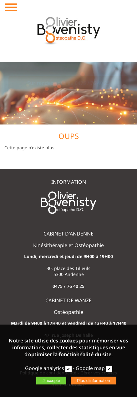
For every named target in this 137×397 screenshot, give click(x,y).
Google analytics (44, 368)
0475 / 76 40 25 (68, 286)
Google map (90, 368)
